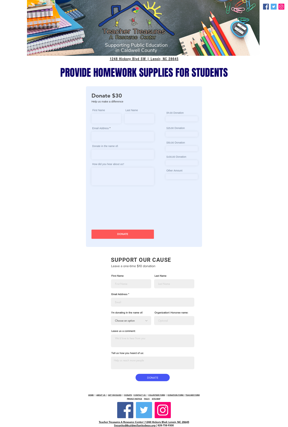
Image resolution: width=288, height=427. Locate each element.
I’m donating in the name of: (127, 312)
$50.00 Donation (175, 143)
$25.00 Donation (175, 128)
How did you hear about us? (108, 164)
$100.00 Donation (176, 157)
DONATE (128, 395)
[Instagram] (281, 7)
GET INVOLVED (115, 395)
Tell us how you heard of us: (127, 353)
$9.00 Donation (175, 113)
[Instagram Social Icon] (163, 410)
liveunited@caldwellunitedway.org (135, 425)
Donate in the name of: (105, 146)
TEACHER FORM (193, 395)
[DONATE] (122, 234)
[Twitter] (274, 7)
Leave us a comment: (123, 331)
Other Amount (174, 171)
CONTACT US (140, 395)
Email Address (100, 128)
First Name (98, 110)
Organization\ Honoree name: (171, 312)
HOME (91, 395)
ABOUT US (101, 395)
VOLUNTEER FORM (156, 395)
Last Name (131, 110)
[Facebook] (266, 7)
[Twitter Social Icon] (144, 410)
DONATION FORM (176, 395)
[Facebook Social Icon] (125, 410)
